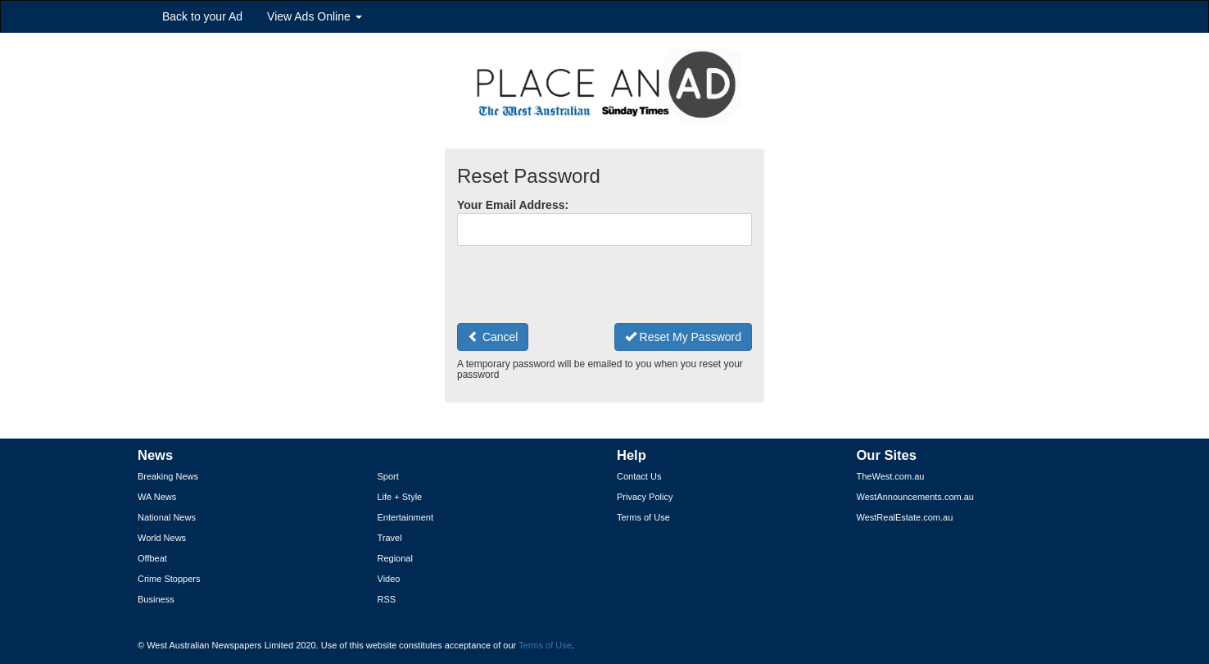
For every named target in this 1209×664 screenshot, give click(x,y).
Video (389, 579)
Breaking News (168, 476)
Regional (395, 558)
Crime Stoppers (169, 579)
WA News (157, 497)
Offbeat (152, 558)
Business (156, 599)
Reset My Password (683, 336)
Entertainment (405, 517)
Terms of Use (643, 517)
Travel (390, 538)
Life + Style (400, 497)
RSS (387, 599)
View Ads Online (314, 16)
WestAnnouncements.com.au (915, 497)
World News (162, 538)
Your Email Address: (512, 204)
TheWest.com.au (891, 476)
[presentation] (581, 284)
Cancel (493, 336)
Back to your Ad (202, 16)
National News (167, 517)
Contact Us (639, 476)
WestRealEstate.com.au (905, 517)
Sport (388, 476)
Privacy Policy (644, 497)
